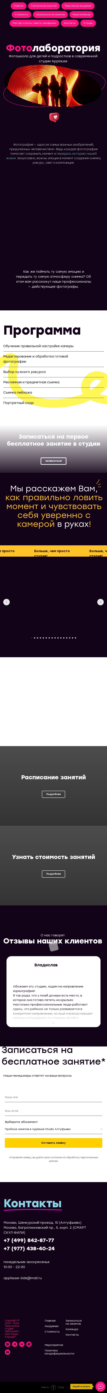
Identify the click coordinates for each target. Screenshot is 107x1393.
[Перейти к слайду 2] (34, 638)
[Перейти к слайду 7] (49, 638)
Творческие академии (78, 6)
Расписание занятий (44, 6)
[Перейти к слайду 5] (43, 638)
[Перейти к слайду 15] (72, 638)
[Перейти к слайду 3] (37, 638)
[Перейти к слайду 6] (46, 638)
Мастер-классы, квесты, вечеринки (34, 23)
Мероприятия (54, 1345)
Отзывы (88, 23)
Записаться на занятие (50, 14)
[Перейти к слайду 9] (55, 638)
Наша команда (82, 14)
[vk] (22, 1346)
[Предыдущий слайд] (6, 602)
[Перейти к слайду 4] (40, 638)
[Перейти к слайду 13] (66, 638)
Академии (51, 1326)
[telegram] (14, 1346)
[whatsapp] (29, 1346)
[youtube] (7, 1354)
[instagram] (7, 1346)
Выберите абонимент (21, 1122)
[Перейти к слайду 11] (61, 638)
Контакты (70, 23)
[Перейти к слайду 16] (75, 638)
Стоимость (21, 14)
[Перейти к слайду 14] (69, 638)
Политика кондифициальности (59, 1352)
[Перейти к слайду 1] (31, 638)
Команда (72, 1329)
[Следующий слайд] (100, 602)
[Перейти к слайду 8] (52, 638)
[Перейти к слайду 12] (63, 638)
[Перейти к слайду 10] (58, 638)
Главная (18, 6)
